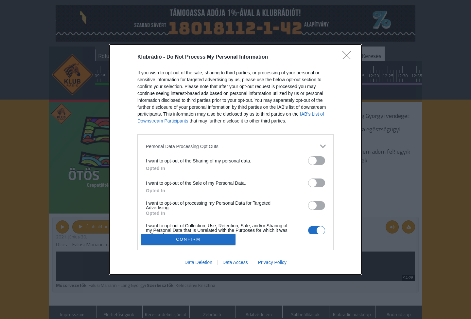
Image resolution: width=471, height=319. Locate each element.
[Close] (348, 57)
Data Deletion (198, 262)
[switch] (316, 160)
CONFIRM (188, 239)
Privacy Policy (272, 262)
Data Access (235, 262)
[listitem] (235, 146)
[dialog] (235, 159)
